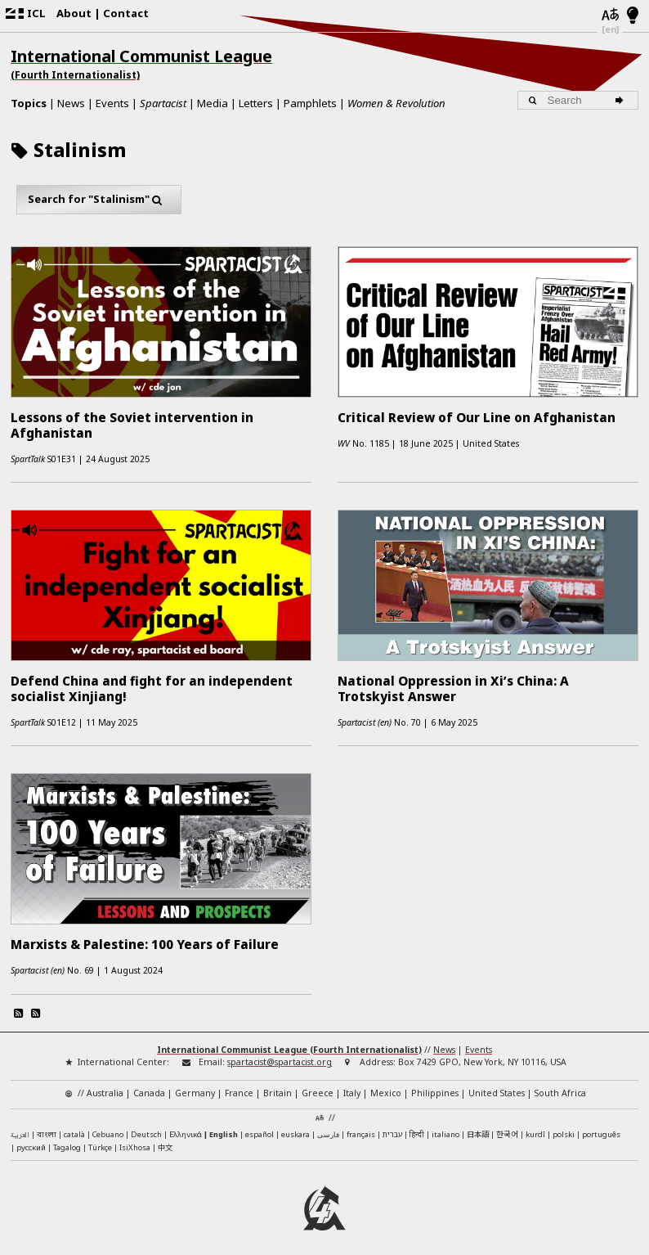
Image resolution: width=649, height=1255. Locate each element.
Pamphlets (310, 103)
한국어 (507, 1126)
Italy (351, 1085)
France (239, 1085)
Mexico (385, 1085)
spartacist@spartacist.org (279, 1054)
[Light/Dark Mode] (633, 16)
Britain (277, 1085)
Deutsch (146, 1127)
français (361, 1127)
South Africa (560, 1085)
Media (212, 103)
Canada (149, 1085)
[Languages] (609, 16)
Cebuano (107, 1127)
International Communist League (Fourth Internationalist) (289, 1042)
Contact (126, 13)
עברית (392, 1127)
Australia (105, 1085)
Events (112, 103)
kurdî (535, 1127)
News (71, 103)
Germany (195, 1085)
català (74, 1127)
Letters (256, 103)
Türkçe (100, 1140)
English (223, 1127)
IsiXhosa (134, 1140)
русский (31, 1140)
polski (564, 1127)
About (74, 13)
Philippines (435, 1085)
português (601, 1127)
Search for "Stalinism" (99, 199)
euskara (295, 1127)
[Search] (622, 101)
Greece (317, 1085)
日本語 (478, 1126)
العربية (20, 1128)
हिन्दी (417, 1127)
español (259, 1127)
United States (496, 1085)
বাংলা (46, 1127)
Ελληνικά (185, 1127)
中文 (165, 1139)
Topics (29, 103)
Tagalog (67, 1140)
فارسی (328, 1127)
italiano (445, 1127)
